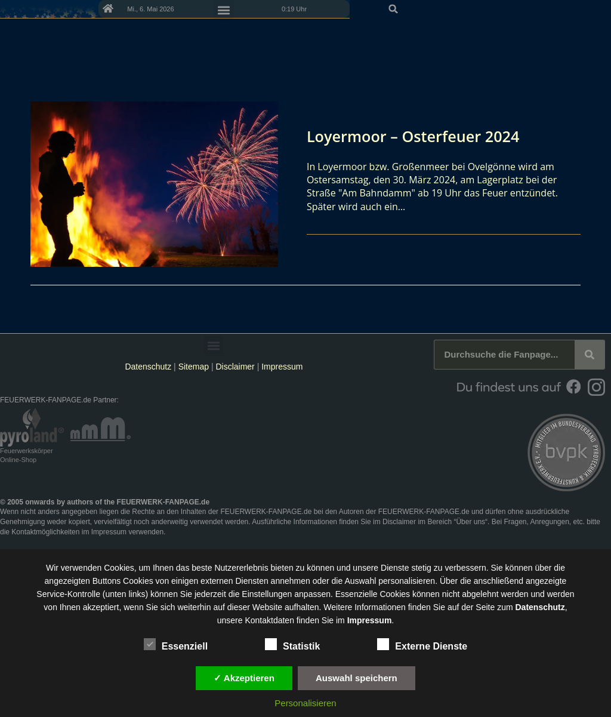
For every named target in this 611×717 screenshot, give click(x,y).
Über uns (470, 522)
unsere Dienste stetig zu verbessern (419, 568)
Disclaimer (234, 366)
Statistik (292, 644)
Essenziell (176, 644)
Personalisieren (305, 703)
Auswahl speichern (356, 678)
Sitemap (194, 366)
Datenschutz (148, 366)
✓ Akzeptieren (244, 678)
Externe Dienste (422, 644)
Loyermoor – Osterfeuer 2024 (425, 135)
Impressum (282, 366)
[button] (598, 9)
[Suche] (589, 354)
